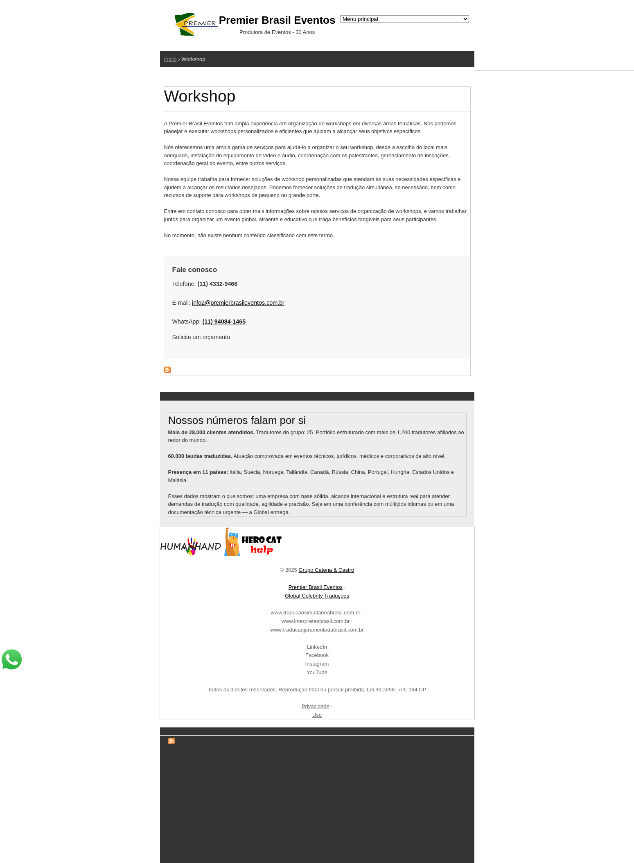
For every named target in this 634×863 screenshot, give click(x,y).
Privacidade (315, 706)
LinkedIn (317, 647)
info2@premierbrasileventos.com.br (238, 302)
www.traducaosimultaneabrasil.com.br (315, 612)
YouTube (317, 672)
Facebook (317, 655)
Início (170, 59)
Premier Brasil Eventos (316, 587)
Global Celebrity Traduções (317, 596)
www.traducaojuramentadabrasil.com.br (316, 630)
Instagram (317, 664)
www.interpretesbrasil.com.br (315, 621)
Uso (317, 715)
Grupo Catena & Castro (326, 570)
